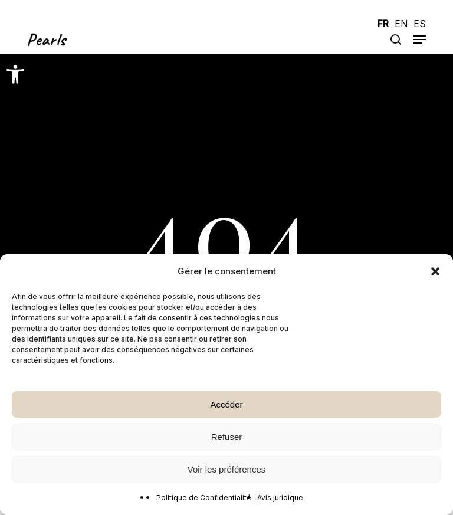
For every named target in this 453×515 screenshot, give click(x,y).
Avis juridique (280, 497)
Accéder (226, 404)
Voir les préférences (227, 469)
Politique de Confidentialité (203, 497)
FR (382, 24)
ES (419, 24)
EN (401, 24)
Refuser (226, 437)
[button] (15, 74)
